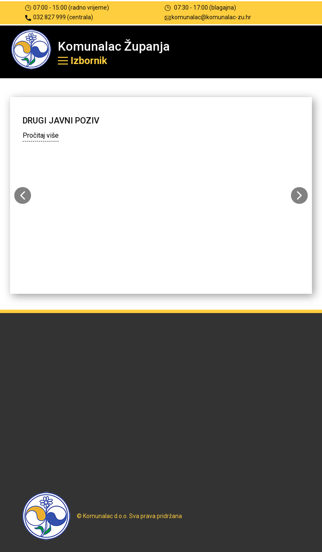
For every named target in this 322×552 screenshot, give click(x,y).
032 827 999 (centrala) (59, 17)
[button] (22, 195)
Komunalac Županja (114, 46)
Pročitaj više (41, 135)
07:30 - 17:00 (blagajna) (200, 7)
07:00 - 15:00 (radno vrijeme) (67, 7)
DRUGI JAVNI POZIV (61, 121)
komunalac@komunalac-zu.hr (208, 17)
